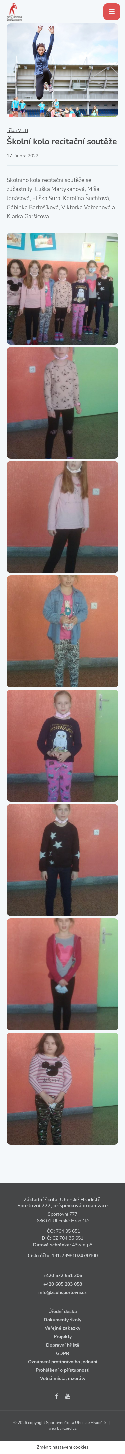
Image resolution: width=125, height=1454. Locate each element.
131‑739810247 (69, 1255)
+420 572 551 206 (62, 1275)
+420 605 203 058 (62, 1284)
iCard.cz (69, 1428)
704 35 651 (68, 1231)
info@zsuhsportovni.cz (62, 1292)
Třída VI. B (17, 130)
